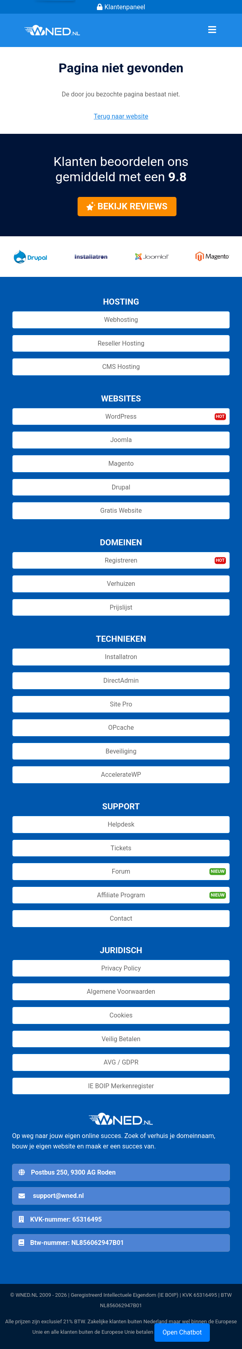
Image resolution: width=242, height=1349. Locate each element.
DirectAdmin (121, 680)
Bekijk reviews (126, 206)
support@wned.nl (58, 1196)
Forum (121, 871)
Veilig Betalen (121, 1039)
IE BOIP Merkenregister (121, 1086)
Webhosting (121, 319)
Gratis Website (121, 510)
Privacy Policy (121, 968)
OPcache (121, 727)
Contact (121, 918)
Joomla (121, 440)
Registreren (121, 560)
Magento (120, 463)
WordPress (121, 416)
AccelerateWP (121, 774)
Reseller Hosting (121, 343)
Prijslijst (121, 607)
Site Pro (121, 704)
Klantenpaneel (121, 7)
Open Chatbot (182, 1332)
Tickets (121, 848)
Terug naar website (121, 116)
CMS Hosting (121, 367)
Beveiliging (121, 751)
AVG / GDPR (121, 1062)
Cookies (120, 1015)
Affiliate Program (121, 895)
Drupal (121, 487)
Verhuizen (121, 584)
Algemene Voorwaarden (121, 991)
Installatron (121, 657)
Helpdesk (121, 824)
